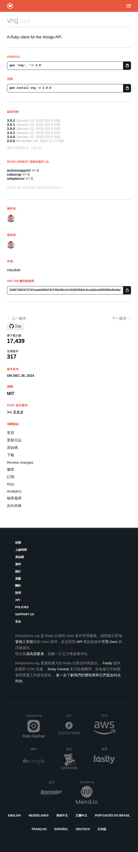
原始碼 (12, 447)
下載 (10, 455)
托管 (107, 715)
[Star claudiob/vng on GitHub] (15, 326)
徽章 (10, 469)
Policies (22, 607)
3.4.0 (11, 137)
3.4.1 (11, 133)
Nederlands (39, 815)
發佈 (18, 642)
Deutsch (83, 829)
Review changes (20, 462)
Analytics (14, 491)
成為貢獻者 (35, 654)
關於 (18, 585)
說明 (18, 592)
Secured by (88, 782)
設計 (73, 715)
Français (39, 829)
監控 (73, 749)
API (17, 600)
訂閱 (10, 477)
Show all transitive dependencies (33, 187)
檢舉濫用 (14, 498)
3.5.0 (11, 128)
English (14, 815)
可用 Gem (109, 642)
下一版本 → (121, 318)
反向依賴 (14, 506)
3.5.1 (11, 124)
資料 (18, 564)
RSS (10, 484)
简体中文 (62, 815)
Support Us (24, 614)
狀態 (18, 542)
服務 (108, 749)
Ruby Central (58, 669)
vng (12, 20)
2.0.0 (11, 141)
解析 (38, 749)
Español (61, 829)
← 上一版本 (16, 318)
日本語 (102, 829)
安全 (18, 621)
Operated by (35, 717)
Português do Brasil (112, 815)
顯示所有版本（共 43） (26, 148)
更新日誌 (14, 440)
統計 (18, 571)
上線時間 (21, 550)
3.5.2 (11, 120)
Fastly (107, 663)
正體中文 (81, 815)
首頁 (10, 433)
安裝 (29, 642)
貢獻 (18, 578)
